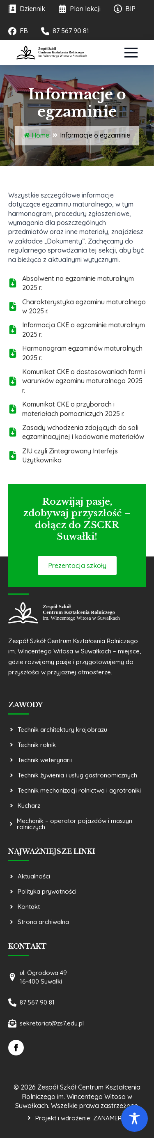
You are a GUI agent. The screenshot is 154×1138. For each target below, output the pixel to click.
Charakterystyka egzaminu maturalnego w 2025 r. (84, 306)
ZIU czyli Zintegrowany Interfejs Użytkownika (70, 455)
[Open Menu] (131, 52)
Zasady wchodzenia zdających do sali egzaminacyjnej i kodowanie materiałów (83, 432)
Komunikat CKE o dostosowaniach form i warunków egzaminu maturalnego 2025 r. (83, 381)
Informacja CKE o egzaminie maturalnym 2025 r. (83, 329)
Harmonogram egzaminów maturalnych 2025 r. (82, 352)
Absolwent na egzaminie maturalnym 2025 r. (78, 283)
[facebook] (16, 1047)
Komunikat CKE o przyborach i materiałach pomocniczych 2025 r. (73, 408)
